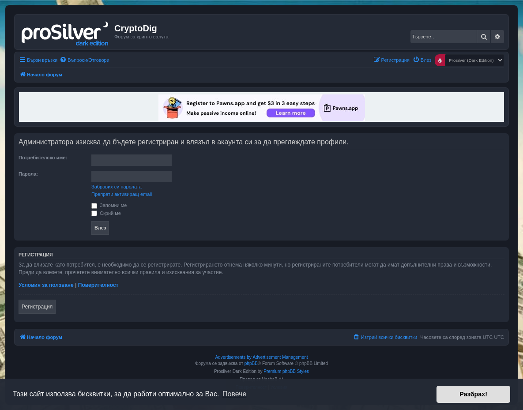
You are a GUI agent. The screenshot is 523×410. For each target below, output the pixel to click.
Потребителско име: (43, 157)
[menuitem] (84, 60)
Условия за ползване (46, 285)
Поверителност (98, 285)
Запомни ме (109, 205)
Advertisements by (233, 357)
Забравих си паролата (116, 186)
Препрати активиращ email (121, 194)
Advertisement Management (280, 357)
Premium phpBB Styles (286, 371)
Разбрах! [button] (473, 394)
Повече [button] (234, 394)
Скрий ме (106, 213)
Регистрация (37, 307)
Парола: (28, 174)
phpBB (251, 363)
